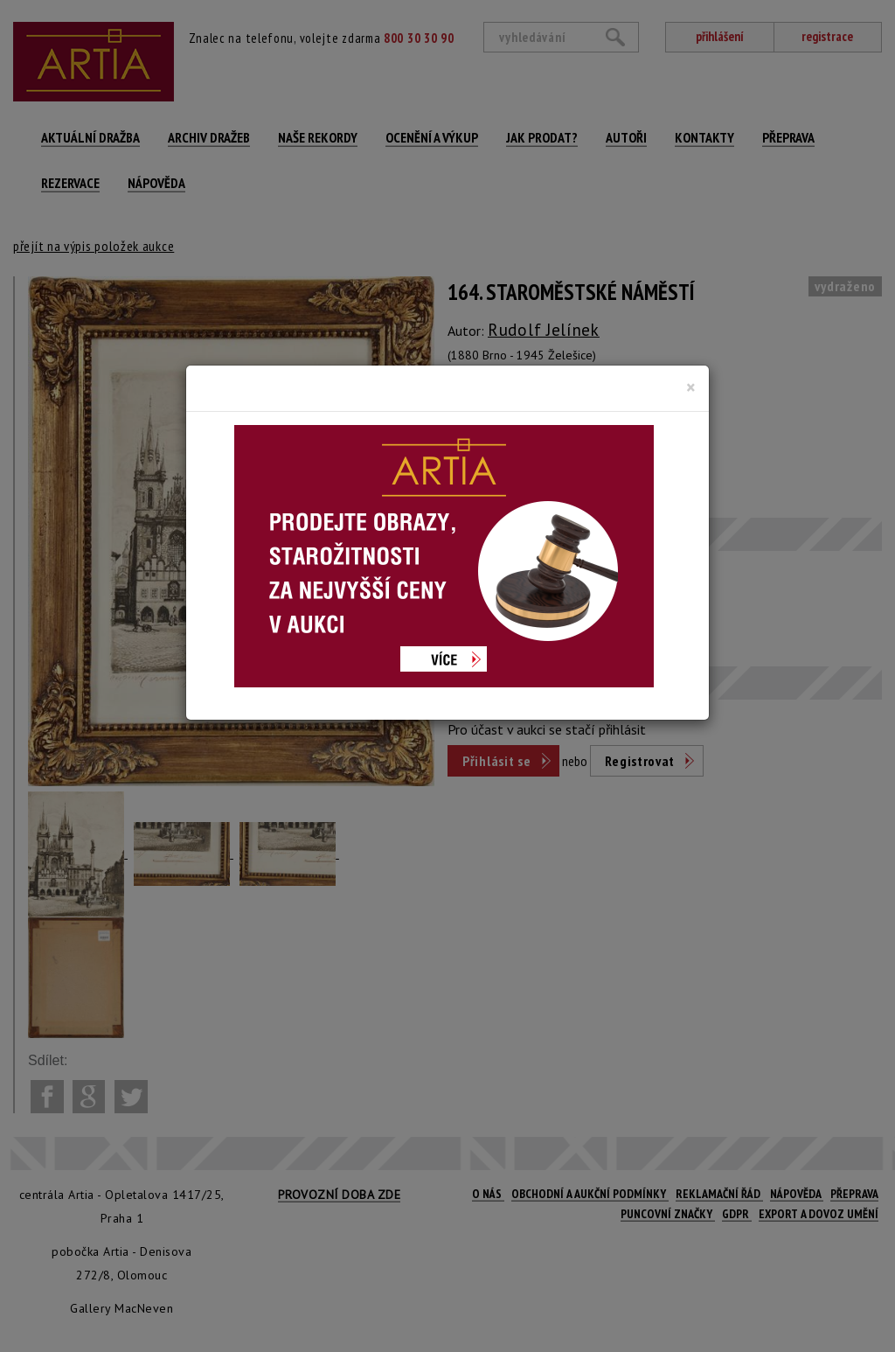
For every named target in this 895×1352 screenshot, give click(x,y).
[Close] (691, 387)
